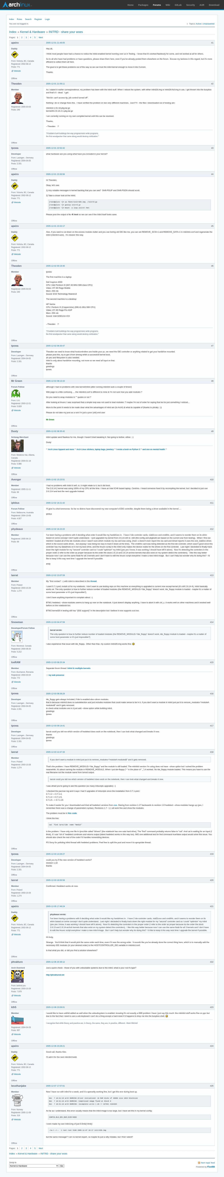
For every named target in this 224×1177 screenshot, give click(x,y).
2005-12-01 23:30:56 (55, 174)
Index (11, 19)
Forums (157, 5)
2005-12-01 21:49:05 (55, 43)
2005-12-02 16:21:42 (55, 503)
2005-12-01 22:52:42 (55, 148)
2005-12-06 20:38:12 (55, 962)
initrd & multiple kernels (78, 668)
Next (41, 37)
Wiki (168, 5)
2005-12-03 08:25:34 (55, 662)
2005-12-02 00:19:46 (55, 266)
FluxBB (211, 1166)
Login (47, 19)
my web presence (56, 675)
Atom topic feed (208, 1163)
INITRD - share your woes (66, 31)
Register (38, 19)
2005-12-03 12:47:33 (55, 752)
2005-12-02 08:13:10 (55, 381)
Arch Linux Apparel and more (61, 449)
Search (28, 19)
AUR (202, 5)
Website (17, 71)
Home (131, 5)
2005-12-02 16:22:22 (55, 529)
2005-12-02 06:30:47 (55, 346)
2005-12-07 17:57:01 (55, 1086)
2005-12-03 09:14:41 (55, 726)
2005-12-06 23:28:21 (55, 1046)
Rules (19, 19)
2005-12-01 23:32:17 (55, 226)
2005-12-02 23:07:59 (55, 575)
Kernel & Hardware (32, 31)
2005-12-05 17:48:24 (55, 906)
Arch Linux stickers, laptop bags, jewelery (95, 449)
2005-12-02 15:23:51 (55, 479)
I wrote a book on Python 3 (128, 449)
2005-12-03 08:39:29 (55, 693)
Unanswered (208, 24)
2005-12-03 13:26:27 (55, 854)
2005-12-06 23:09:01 (55, 1007)
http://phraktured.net (55, 975)
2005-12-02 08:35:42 (55, 431)
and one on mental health (153, 449)
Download (214, 5)
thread (93, 581)
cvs (115, 805)
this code (72, 813)
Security (190, 5)
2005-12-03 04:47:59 (55, 622)
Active (198, 24)
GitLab (178, 5)
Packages (143, 5)
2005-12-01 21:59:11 (55, 84)
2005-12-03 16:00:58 (55, 880)
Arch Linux (17, 5)
